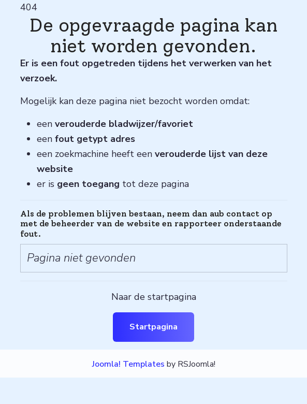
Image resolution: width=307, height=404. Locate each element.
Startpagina (153, 327)
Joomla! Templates (128, 364)
